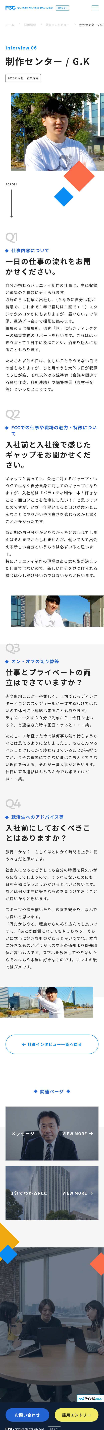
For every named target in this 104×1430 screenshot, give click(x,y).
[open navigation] (95, 8)
